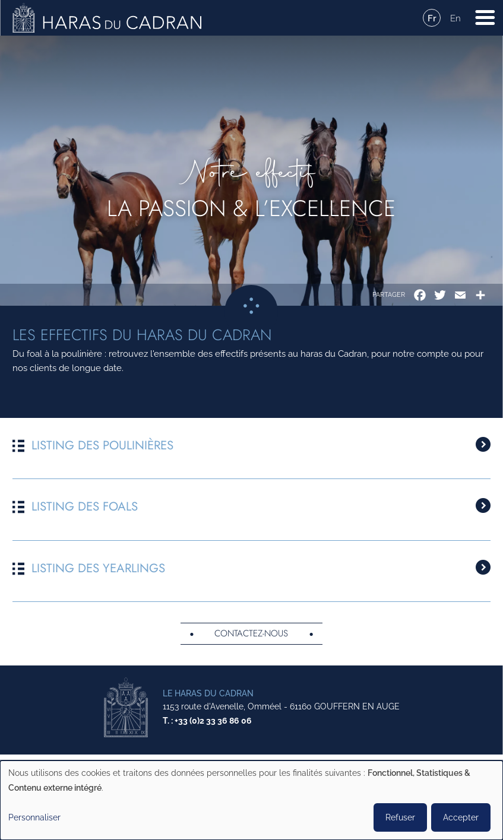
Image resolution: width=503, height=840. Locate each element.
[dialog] (251, 800)
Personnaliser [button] (34, 817)
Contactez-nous (251, 636)
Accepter (461, 817)
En (455, 18)
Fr (432, 18)
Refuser (400, 817)
